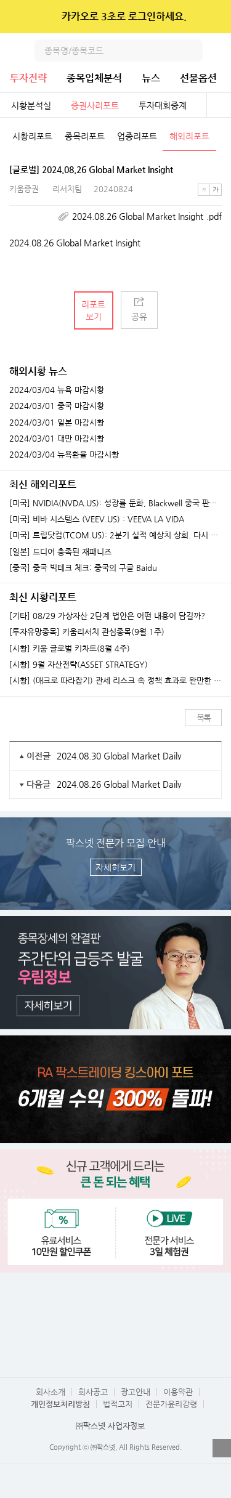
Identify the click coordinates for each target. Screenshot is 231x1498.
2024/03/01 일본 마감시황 (56, 422)
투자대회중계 (163, 105)
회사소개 (50, 1391)
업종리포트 (137, 136)
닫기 (213, 17)
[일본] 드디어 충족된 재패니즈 (60, 552)
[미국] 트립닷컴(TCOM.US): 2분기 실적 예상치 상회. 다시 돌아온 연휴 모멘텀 (115, 535)
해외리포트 (189, 136)
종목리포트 (85, 136)
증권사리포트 (95, 105)
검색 (191, 50)
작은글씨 (204, 190)
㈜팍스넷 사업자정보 (110, 1426)
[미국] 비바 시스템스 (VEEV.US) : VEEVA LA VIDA (96, 519)
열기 (222, 1448)
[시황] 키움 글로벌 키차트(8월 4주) (69, 648)
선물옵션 (198, 78)
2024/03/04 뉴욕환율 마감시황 (64, 454)
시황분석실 (31, 105)
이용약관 (178, 1391)
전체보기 (218, 105)
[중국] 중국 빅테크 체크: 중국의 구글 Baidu (83, 568)
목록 (204, 718)
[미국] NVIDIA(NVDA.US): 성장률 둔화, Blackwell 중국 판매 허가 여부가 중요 (115, 503)
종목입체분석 (94, 78)
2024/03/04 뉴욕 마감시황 (56, 390)
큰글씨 (215, 190)
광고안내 (135, 1391)
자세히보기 (115, 867)
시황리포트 (32, 136)
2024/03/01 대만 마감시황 (56, 438)
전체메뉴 (220, 50)
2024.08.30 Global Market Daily (119, 755)
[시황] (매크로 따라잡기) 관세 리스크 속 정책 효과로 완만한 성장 (115, 680)
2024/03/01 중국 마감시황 (56, 406)
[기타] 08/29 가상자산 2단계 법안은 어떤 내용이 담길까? (107, 616)
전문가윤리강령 (171, 1404)
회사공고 (93, 1391)
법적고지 (117, 1404)
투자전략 (28, 78)
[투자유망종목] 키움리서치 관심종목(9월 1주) (86, 632)
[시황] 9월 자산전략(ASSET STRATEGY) (78, 664)
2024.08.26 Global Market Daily (119, 784)
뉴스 (151, 78)
